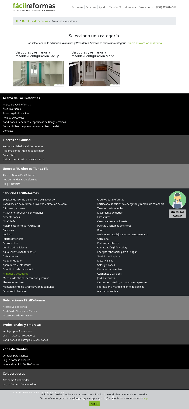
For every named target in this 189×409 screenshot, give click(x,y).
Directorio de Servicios (35, 21)
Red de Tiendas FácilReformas (20, 179)
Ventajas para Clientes (15, 355)
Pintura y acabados (108, 243)
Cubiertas (8, 230)
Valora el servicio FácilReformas (21, 364)
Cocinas (7, 234)
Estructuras (103, 217)
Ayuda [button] (103, 7)
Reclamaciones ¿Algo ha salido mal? (23, 150)
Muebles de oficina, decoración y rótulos (26, 278)
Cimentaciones (11, 217)
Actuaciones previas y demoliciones (23, 212)
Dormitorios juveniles (109, 269)
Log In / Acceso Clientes (16, 360)
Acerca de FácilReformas (17, 104)
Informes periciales (14, 208)
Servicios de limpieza (15, 291)
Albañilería (9, 221)
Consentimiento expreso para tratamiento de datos (32, 126)
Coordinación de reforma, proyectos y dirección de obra (35, 204)
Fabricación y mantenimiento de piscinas (120, 286)
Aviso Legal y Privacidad (16, 113)
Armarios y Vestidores (15, 273)
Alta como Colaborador (16, 380)
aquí (146, 398)
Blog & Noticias (11, 183)
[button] (177, 204)
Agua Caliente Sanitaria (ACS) (19, 251)
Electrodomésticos (13, 282)
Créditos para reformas (110, 199)
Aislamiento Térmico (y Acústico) (21, 225)
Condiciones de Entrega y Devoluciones (25, 340)
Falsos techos (10, 243)
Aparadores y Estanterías (17, 265)
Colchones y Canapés (109, 273)
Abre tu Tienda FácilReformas (19, 175)
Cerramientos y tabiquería (112, 221)
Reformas (78, 7)
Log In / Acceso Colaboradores (20, 384)
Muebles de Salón (13, 260)
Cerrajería (103, 238)
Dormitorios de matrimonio (18, 269)
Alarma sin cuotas (107, 291)
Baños (100, 230)
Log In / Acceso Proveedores (19, 335)
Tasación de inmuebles (110, 208)
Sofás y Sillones (106, 265)
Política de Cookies (13, 117)
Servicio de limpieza (108, 256)
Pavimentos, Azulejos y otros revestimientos (122, 234)
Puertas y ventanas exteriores (114, 225)
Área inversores (12, 109)
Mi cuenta (131, 7)
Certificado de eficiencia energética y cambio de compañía (130, 204)
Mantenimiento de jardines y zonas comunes (28, 286)
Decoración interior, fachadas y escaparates (122, 282)
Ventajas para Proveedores (18, 331)
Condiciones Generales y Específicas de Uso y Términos (34, 122)
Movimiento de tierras (110, 212)
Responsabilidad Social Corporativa (23, 146)
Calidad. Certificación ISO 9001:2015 (23, 159)
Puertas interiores (13, 238)
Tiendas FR (116, 7)
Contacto (8, 130)
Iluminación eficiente (15, 247)
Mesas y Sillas (105, 260)
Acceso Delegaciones (15, 306)
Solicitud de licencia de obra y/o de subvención (29, 199)
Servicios (92, 7)
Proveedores (147, 7)
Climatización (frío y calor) (112, 247)
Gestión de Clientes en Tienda (20, 311)
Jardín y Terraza (106, 278)
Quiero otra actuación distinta (145, 43)
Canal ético (9, 155)
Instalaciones (10, 256)
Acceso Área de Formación (18, 315)
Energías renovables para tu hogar (117, 251)
